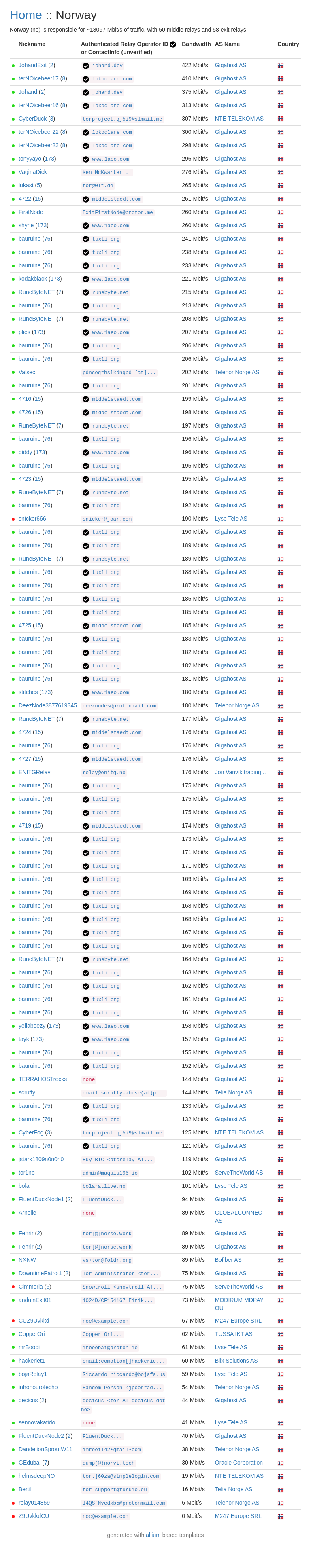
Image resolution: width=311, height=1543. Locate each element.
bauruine (30, 238)
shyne (26, 225)
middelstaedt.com (112, 199)
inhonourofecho (38, 1387)
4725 (25, 625)
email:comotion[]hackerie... (124, 1361)
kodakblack (33, 278)
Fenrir (26, 1233)
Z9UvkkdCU (34, 1516)
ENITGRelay (35, 772)
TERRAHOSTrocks (43, 1079)
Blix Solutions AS (236, 1360)
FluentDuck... (102, 1200)
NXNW (27, 1260)
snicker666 (32, 518)
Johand (28, 92)
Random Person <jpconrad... (122, 1388)
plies (24, 332)
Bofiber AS (228, 1260)
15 (38, 198)
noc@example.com (105, 1321)
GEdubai (29, 1462)
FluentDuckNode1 (41, 1199)
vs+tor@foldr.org (107, 1261)
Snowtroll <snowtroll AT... (122, 1287)
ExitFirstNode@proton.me (118, 213)
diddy (25, 452)
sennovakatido (37, 1422)
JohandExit (33, 65)
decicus (28, 1400)
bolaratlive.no (104, 1187)
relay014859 (34, 1502)
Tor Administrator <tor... (121, 1274)
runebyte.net (106, 293)
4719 (25, 825)
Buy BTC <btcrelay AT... (118, 1160)
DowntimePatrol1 (40, 1273)
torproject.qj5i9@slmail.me (122, 119)
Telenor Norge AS (237, 372)
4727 (25, 759)
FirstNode (31, 212)
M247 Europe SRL (238, 1320)
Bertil (25, 1489)
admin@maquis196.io (110, 1173)
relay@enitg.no (104, 773)
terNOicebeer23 (39, 145)
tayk (24, 1039)
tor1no (27, 1172)
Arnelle (27, 1212)
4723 (25, 479)
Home (26, 14)
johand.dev (103, 66)
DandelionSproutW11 (45, 1449)
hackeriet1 (32, 1360)
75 (47, 1106)
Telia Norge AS (234, 1092)
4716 (25, 399)
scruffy (27, 1092)
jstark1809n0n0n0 (41, 1159)
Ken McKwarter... (107, 173)
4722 (25, 198)
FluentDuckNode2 (41, 1436)
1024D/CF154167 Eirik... (118, 1301)
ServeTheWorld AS (239, 1172)
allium (153, 1535)
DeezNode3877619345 (48, 705)
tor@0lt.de (98, 186)
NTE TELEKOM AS (239, 118)
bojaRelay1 (33, 1374)
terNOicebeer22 (39, 132)
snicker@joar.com (107, 519)
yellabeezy (32, 1025)
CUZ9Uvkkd (34, 1320)
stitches (28, 692)
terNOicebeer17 (39, 78)
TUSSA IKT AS (234, 1334)
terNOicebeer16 (39, 105)
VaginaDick (33, 172)
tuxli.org (101, 239)
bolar (25, 1186)
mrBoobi (29, 1347)
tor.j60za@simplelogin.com (121, 1477)
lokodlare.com (107, 79)
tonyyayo (30, 158)
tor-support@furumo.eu (115, 1490)
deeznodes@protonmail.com (119, 706)
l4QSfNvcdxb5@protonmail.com (124, 1503)
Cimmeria (31, 1286)
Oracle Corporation (239, 1462)
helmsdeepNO (37, 1476)
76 (47, 238)
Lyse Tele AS (231, 518)
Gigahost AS (231, 65)
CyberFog (31, 1132)
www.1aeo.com (106, 159)
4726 (25, 412)
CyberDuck (33, 118)
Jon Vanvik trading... (240, 772)
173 (49, 158)
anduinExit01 (35, 1300)
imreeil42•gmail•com (112, 1450)
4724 (25, 732)
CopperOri (32, 1334)
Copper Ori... (102, 1335)
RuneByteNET (37, 292)
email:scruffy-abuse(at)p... (124, 1093)
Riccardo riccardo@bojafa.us (124, 1375)
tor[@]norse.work (107, 1234)
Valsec (27, 372)
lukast (26, 185)
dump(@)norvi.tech (108, 1463)
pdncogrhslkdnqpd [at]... (119, 373)
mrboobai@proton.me (110, 1348)
